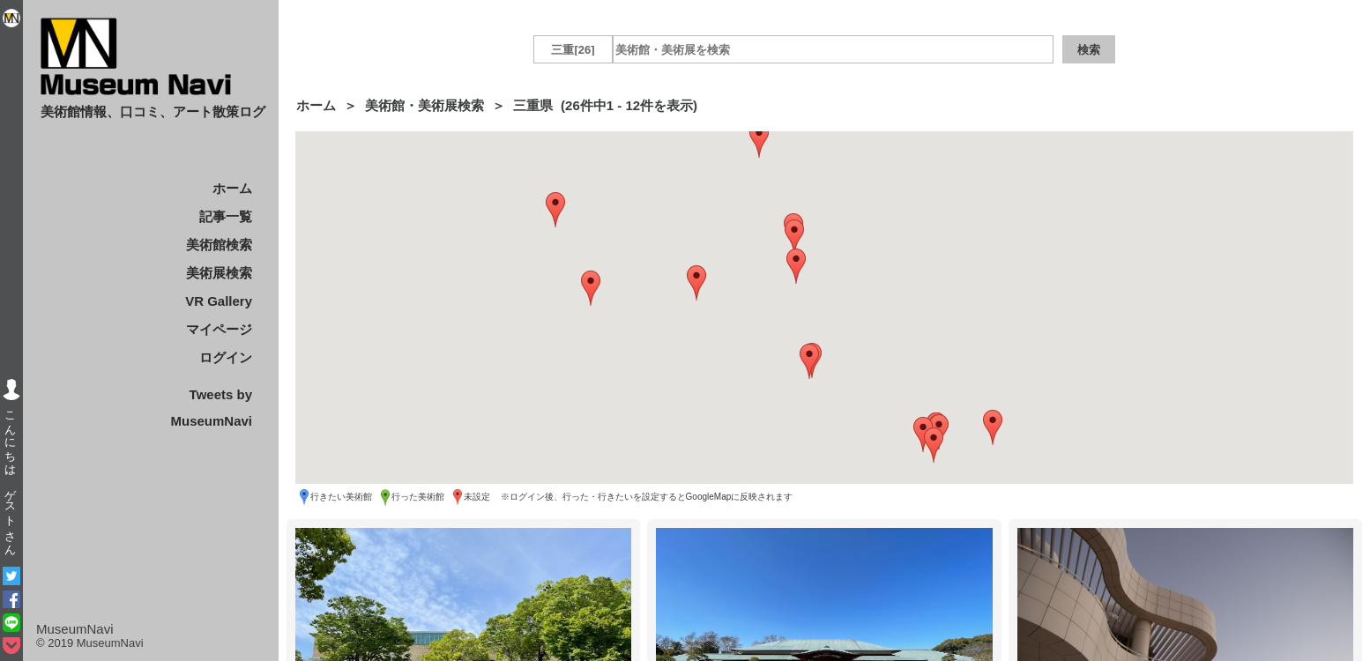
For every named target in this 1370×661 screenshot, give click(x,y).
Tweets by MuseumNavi (211, 407)
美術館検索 (219, 244)
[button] (794, 237)
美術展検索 (219, 272)
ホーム (232, 188)
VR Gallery (218, 300)
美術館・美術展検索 (424, 105)
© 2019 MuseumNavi (90, 643)
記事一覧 (225, 216)
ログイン (225, 357)
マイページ (219, 329)
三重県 (533, 105)
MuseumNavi (75, 628)
